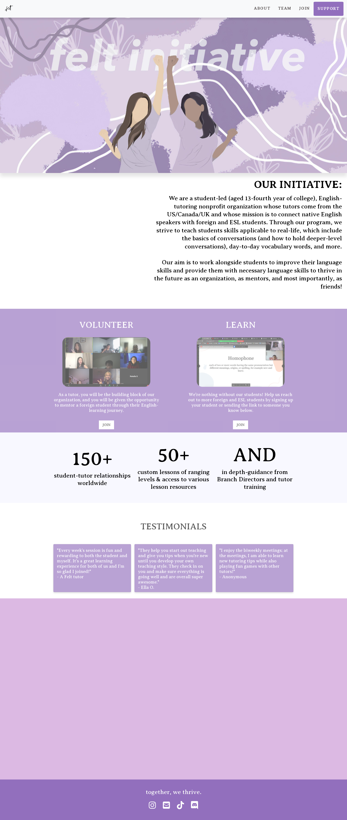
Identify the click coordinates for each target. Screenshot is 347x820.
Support (328, 8)
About (262, 8)
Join (304, 8)
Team (284, 8)
